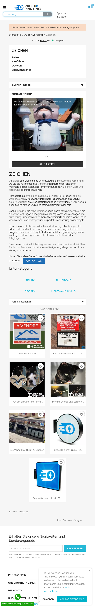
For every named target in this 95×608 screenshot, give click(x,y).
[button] (4, 7)
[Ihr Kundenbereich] (89, 7)
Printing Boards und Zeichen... (68, 401)
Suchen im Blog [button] (21, 85)
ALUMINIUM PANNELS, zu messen (27, 449)
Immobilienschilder (27, 353)
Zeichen (20, 50)
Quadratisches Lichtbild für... (48, 498)
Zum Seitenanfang (70, 520)
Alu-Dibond (18, 61)
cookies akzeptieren (72, 599)
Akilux (15, 57)
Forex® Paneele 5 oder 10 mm (68, 353)
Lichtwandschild (21, 69)
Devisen (17, 65)
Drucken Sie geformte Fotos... (27, 401)
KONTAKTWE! (34, 260)
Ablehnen (48, 599)
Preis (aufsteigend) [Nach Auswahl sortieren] (48, 302)
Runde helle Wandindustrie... (68, 449)
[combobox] (22, 14)
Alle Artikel (47, 164)
